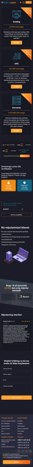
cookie (5, 457)
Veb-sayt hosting (5, 428)
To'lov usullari (20, 431)
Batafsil (6, 209)
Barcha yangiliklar (16, 215)
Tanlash (16, 42)
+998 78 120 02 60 (23, 445)
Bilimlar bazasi (21, 426)
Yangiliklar (20, 423)
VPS (2, 431)
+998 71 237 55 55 (23, 440)
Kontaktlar (20, 421)
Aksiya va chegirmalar (22, 428)
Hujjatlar (3, 444)
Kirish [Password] (28, 2)
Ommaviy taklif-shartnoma (8, 446)
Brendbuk (19, 433)
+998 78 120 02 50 (23, 442)
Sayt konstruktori (5, 426)
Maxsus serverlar (5, 433)
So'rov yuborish (16, 397)
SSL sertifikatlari (5, 423)
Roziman (16, 462)
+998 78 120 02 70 (23, 448)
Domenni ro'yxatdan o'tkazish (8, 421)
